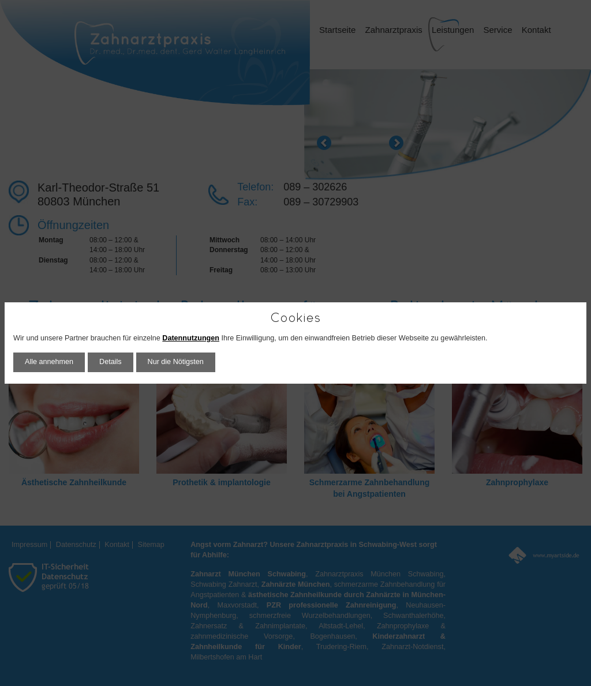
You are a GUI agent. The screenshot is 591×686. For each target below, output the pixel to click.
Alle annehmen (49, 362)
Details (110, 362)
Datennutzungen (190, 338)
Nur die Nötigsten (176, 362)
